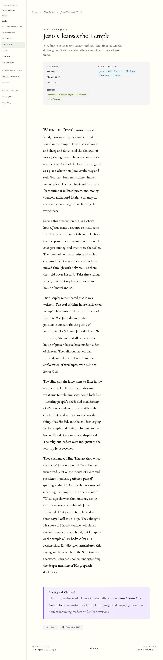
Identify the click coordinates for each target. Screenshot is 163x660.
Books (4, 21)
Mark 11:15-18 (53, 77)
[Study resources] (13, 45)
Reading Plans (7, 97)
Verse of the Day (8, 33)
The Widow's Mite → (146, 649)
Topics (4, 51)
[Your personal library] (13, 97)
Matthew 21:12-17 (55, 71)
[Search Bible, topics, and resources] (13, 5)
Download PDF (71, 627)
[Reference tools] (13, 77)
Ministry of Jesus (55, 29)
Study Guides (7, 39)
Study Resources (13, 26)
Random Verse (8, 63)
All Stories (94, 648)
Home (34, 12)
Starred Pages (7, 103)
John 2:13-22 (53, 82)
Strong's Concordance (10, 77)
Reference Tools (13, 70)
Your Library (11, 91)
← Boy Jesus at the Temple (44, 649)
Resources (6, 56)
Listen (50, 627)
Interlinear (6, 83)
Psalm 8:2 (60, 485)
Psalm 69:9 (50, 318)
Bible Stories (49, 12)
